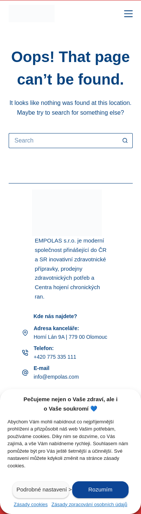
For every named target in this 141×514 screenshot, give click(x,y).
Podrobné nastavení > (43, 489)
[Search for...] (63, 140)
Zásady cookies (31, 504)
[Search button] (125, 140)
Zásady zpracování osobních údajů (89, 504)
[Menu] (128, 13)
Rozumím (100, 489)
